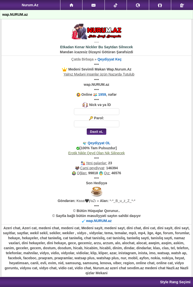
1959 (102, 94)
